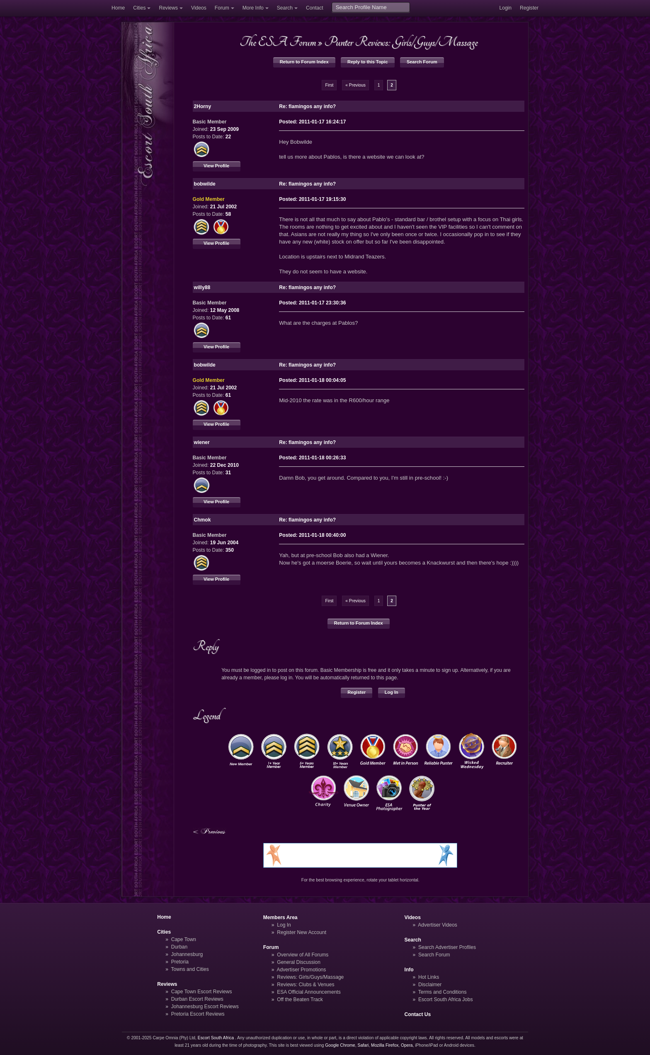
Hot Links (428, 977)
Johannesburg (187, 954)
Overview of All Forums (302, 955)
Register (529, 8)
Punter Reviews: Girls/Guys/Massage (401, 41)
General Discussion (298, 962)
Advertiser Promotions (301, 970)
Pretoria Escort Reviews (198, 1014)
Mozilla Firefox (384, 1045)
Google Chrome (340, 1045)
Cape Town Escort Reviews (201, 992)
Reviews (168, 8)
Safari (363, 1045)
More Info (253, 8)
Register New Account (301, 932)
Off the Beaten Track (300, 999)
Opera (407, 1045)
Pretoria (180, 962)
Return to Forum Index (304, 61)
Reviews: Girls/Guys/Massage (310, 977)
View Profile (216, 165)
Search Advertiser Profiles (447, 947)
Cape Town (183, 939)
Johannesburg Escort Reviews (205, 1006)
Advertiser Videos (437, 925)
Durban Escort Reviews (197, 999)
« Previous (355, 85)
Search (285, 8)
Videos (198, 8)
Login (505, 8)
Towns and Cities (190, 969)
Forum (222, 8)
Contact (314, 8)
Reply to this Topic (367, 61)
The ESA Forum (278, 41)
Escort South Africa (216, 1038)
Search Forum (422, 61)
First (329, 85)
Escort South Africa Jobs (445, 999)
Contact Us (418, 1014)
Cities (139, 8)
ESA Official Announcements (309, 992)
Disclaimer (429, 984)
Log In (391, 692)
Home (118, 8)
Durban (179, 947)
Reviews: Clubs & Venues (305, 984)
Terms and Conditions (442, 992)
